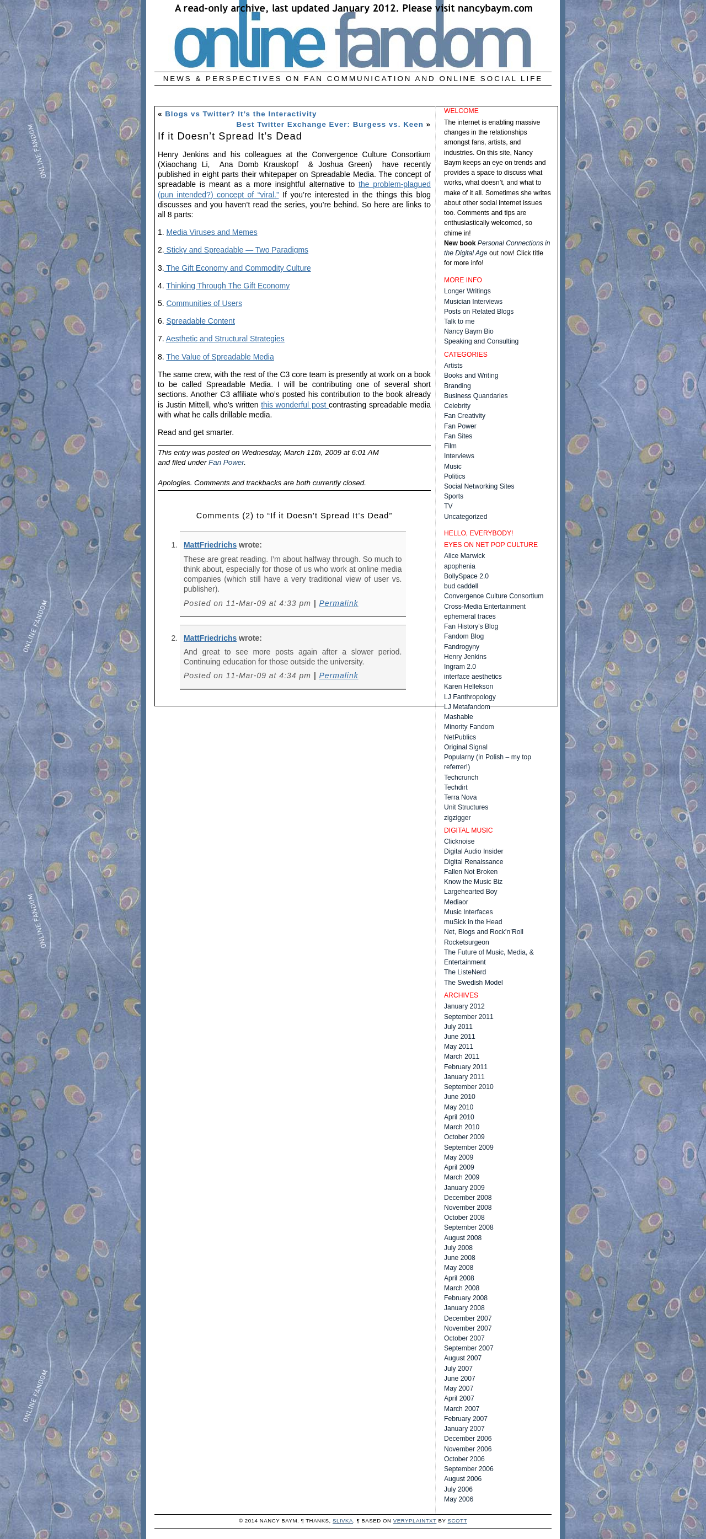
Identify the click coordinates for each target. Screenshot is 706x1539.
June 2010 (459, 1097)
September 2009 (469, 1147)
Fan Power (226, 462)
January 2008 (464, 1308)
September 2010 (469, 1087)
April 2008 (459, 1278)
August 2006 (463, 1479)
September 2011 (469, 1017)
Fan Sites (458, 436)
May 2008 (458, 1268)
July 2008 (458, 1248)
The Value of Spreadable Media (220, 356)
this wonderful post (295, 404)
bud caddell (461, 586)
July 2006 (458, 1489)
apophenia (459, 566)
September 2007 (469, 1348)
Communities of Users (204, 303)
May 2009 (458, 1157)
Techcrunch (461, 777)
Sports (453, 496)
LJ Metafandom (467, 707)
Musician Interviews (473, 301)
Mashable (458, 717)
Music (453, 466)
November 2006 (468, 1449)
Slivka (343, 1520)
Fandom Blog (464, 636)
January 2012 (464, 1006)
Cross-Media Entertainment (485, 606)
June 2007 (459, 1378)
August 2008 (463, 1238)
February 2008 (466, 1298)
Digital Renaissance (473, 862)
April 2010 (459, 1117)
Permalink (339, 603)
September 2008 (469, 1227)
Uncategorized (465, 517)
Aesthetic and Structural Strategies (225, 338)
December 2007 (468, 1318)
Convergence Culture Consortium (493, 596)
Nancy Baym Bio (469, 331)
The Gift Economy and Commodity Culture (237, 268)
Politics (455, 476)
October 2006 (464, 1459)
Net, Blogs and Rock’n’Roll (483, 932)
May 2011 (458, 1046)
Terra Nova (460, 797)
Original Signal (466, 747)
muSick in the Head (473, 922)
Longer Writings (467, 291)
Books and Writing (471, 375)
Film (450, 446)
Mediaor (456, 902)
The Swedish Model (473, 982)
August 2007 (463, 1358)
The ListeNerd (465, 972)
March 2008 (461, 1288)
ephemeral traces (470, 616)
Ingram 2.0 (460, 667)
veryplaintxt (415, 1520)
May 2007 (458, 1388)
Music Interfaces (468, 912)
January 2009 (464, 1188)
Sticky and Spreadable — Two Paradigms (236, 249)
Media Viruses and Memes (212, 232)
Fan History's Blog (471, 626)
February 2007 (466, 1419)
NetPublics (460, 737)
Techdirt (456, 787)
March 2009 (461, 1177)
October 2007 (464, 1338)
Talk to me (459, 321)
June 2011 (459, 1037)
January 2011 (464, 1077)
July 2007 (458, 1368)
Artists (453, 365)
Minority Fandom (469, 727)
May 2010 (458, 1107)
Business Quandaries (476, 396)
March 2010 (461, 1127)
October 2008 (464, 1217)
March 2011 (461, 1056)
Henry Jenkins (465, 657)
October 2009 (464, 1137)
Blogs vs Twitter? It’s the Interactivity (241, 114)
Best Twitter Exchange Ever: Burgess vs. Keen (330, 124)
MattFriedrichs (210, 544)
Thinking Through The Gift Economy (228, 285)
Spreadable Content (201, 321)
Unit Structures (466, 807)
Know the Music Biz (473, 882)
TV (448, 506)
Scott (457, 1520)
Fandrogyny (461, 647)
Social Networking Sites (479, 486)
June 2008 (459, 1258)
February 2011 (466, 1067)
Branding (457, 386)
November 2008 (468, 1207)
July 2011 (458, 1027)
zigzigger (457, 818)
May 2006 (458, 1499)
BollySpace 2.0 (466, 576)
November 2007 (468, 1328)
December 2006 (468, 1439)
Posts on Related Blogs (479, 311)
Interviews (459, 456)
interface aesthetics (473, 676)
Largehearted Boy (471, 891)
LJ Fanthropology (470, 697)
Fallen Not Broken (471, 872)
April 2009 (459, 1167)
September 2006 (469, 1469)
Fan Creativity (464, 416)
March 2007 (461, 1409)
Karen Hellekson (468, 686)
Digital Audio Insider (473, 851)
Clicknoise (459, 841)
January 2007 (464, 1429)
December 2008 (468, 1198)
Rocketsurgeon (466, 942)
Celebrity (457, 406)
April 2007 (459, 1398)
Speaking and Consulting (481, 341)
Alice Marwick (464, 556)
